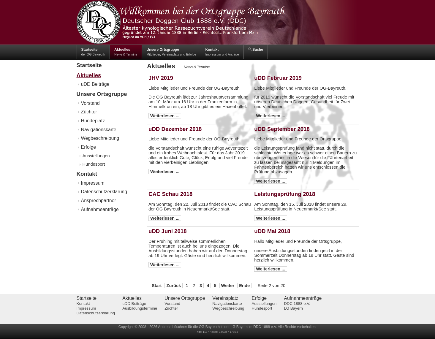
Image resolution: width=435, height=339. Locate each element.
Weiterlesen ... (164, 115)
